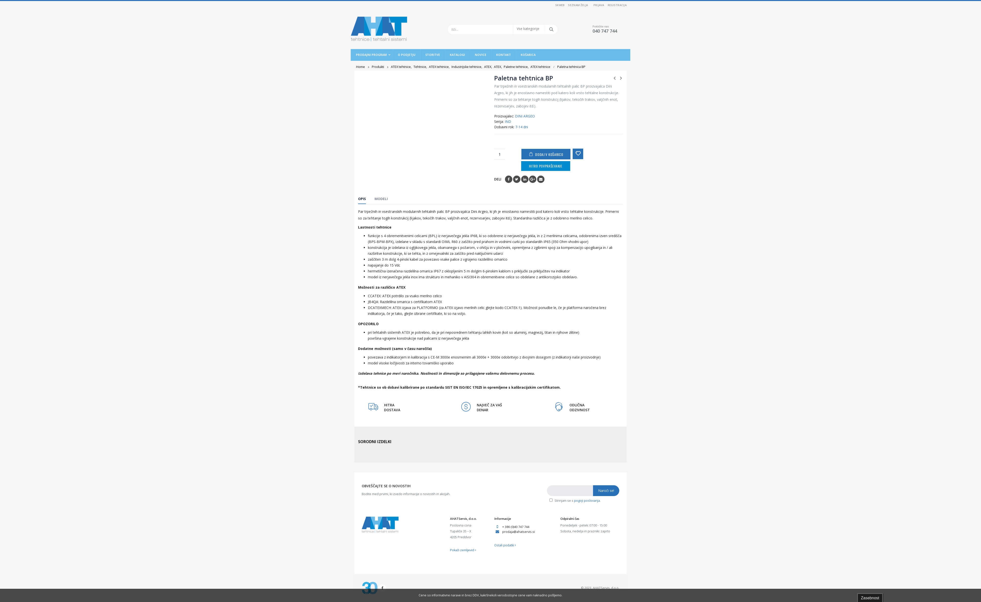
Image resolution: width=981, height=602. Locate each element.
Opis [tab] (362, 198)
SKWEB (560, 5)
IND (508, 121)
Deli (497, 179)
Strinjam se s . (575, 501)
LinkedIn (525, 179)
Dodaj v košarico (549, 154)
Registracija (617, 5)
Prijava (599, 5)
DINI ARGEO (525, 116)
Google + (532, 179)
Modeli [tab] (381, 198)
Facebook (508, 179)
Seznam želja (578, 5)
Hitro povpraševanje (545, 165)
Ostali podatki (505, 545)
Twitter (516, 179)
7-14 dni (521, 127)
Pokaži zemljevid (463, 550)
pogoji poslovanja (587, 501)
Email (540, 179)
